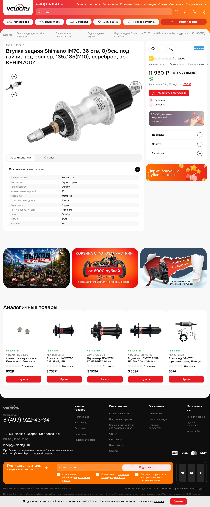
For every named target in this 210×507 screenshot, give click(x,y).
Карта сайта (193, 431)
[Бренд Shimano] (199, 49)
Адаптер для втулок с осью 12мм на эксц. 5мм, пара (22, 360)
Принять (178, 501)
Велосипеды (81, 422)
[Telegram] (200, 473)
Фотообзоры (116, 439)
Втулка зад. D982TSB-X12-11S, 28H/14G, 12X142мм (143, 360)
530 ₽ (187, 84)
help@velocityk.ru (20, 453)
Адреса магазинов (192, 424)
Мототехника (81, 416)
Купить (24, 379)
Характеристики (20, 157)
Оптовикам (176, 4)
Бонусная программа (121, 419)
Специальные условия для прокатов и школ (121, 426)
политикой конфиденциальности (115, 476)
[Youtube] (191, 473)
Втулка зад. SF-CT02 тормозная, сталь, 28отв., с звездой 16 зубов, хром (185, 360)
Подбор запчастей (84, 439)
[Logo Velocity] (18, 7)
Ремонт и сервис (196, 416)
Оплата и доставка (88, 4)
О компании (110, 4)
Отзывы (49, 157)
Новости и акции (145, 4)
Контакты (126, 4)
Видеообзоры (116, 445)
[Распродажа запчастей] (36, 268)
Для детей (80, 434)
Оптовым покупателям (156, 426)
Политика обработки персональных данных (184, 488)
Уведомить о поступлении (169, 93)
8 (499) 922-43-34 (47, 4)
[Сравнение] (185, 12)
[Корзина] (195, 12)
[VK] (182, 473)
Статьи (162, 4)
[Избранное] (176, 12)
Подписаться (158, 467)
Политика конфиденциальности (141, 488)
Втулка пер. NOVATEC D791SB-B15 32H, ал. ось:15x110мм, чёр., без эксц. (104, 360)
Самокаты (80, 428)
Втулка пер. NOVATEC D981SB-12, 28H (60, 360)
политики (159, 501)
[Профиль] (203, 12)
